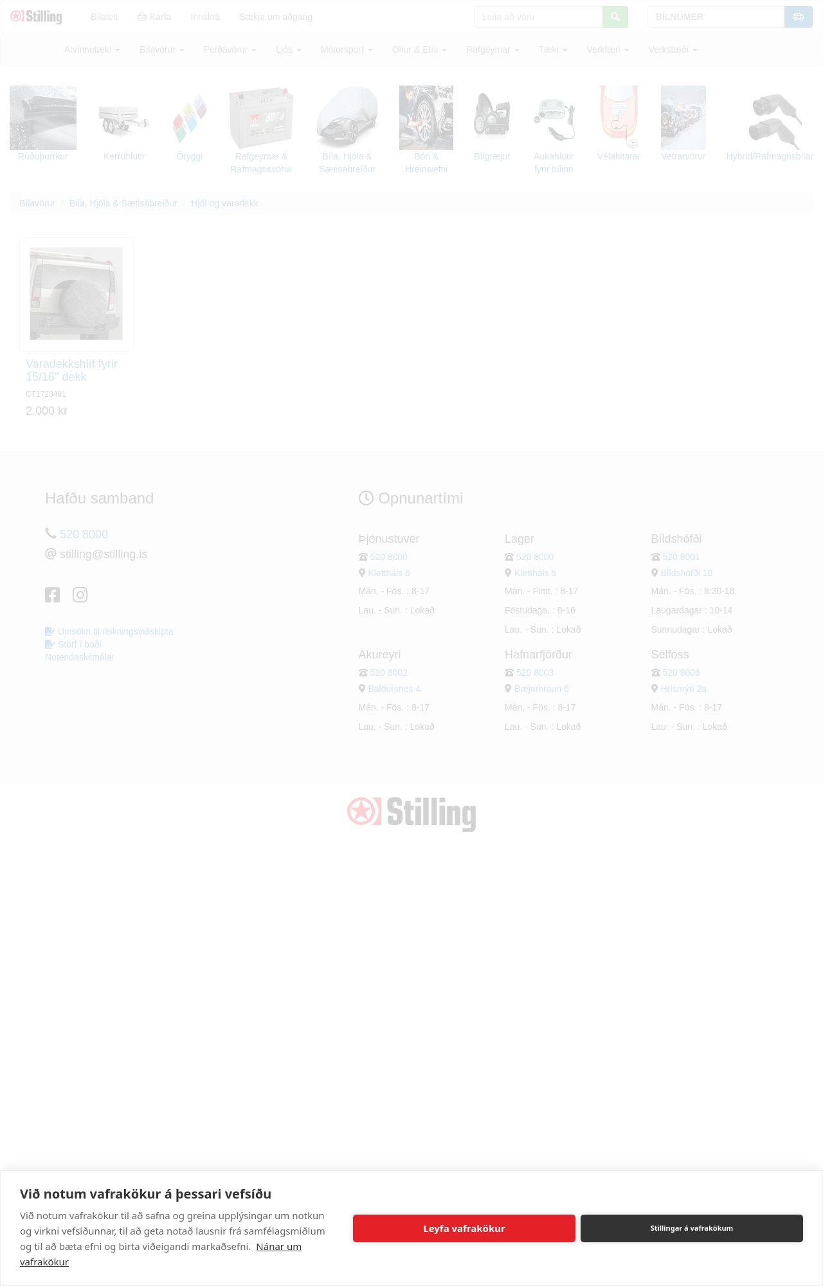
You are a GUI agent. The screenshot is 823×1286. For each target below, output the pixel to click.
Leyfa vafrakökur (464, 1228)
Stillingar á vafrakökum (692, 1228)
